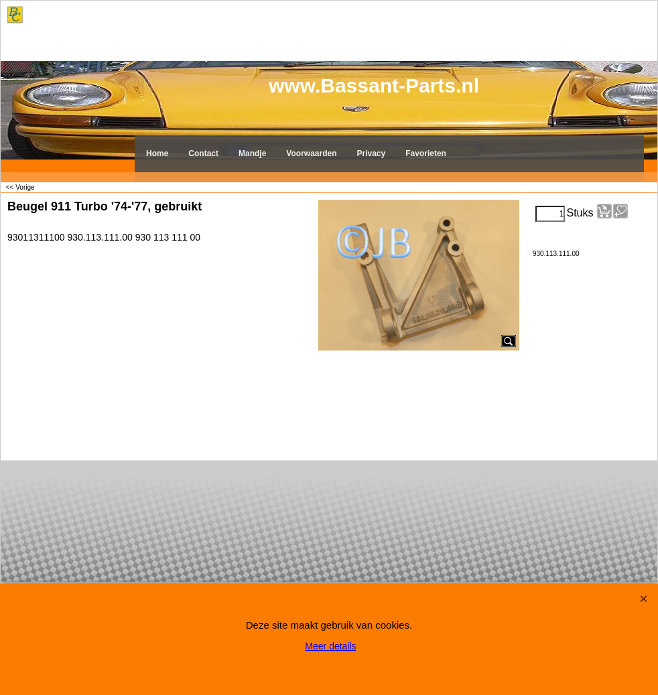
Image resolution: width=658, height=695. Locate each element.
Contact (203, 153)
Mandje (252, 153)
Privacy (371, 153)
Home (157, 153)
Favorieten (425, 153)
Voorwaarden (311, 153)
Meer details (330, 646)
